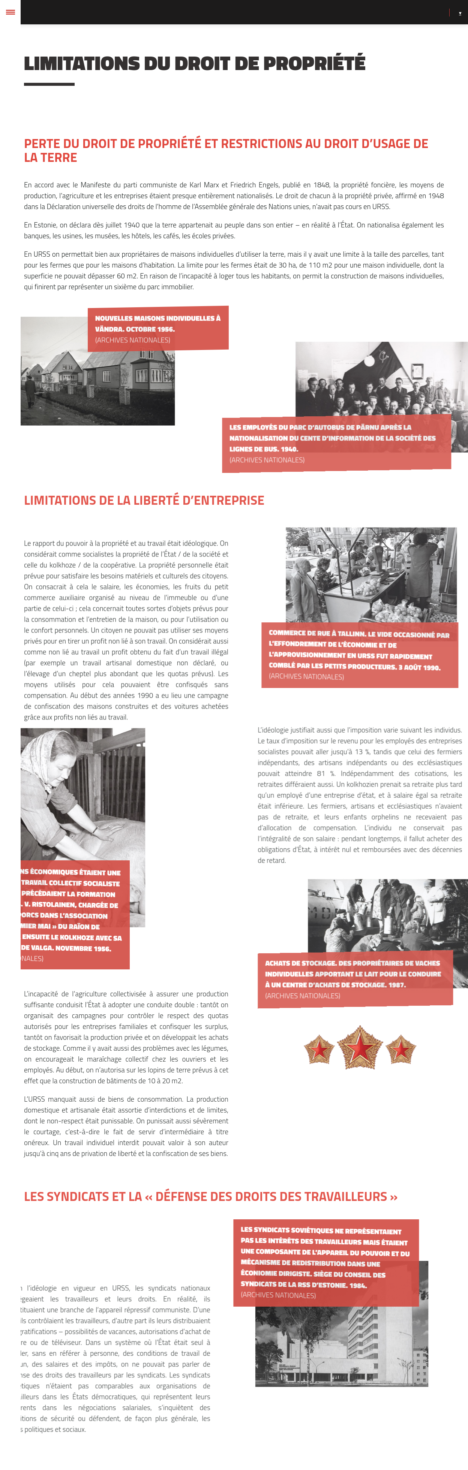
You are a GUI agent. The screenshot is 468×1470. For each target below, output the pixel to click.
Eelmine (203, 1430)
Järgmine (263, 1430)
